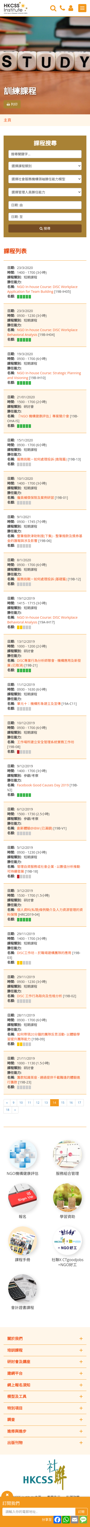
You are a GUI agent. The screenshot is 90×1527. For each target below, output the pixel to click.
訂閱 (81, 1512)
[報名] (23, 1201)
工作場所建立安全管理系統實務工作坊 (45, 742)
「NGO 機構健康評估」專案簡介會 (43, 416)
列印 (12, 104)
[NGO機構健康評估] (23, 1158)
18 (7, 1110)
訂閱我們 (11, 1503)
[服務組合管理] (67, 1158)
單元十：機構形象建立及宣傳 (39, 703)
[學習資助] (67, 1201)
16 (71, 1103)
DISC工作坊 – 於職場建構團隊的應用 (44, 953)
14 (54, 1103)
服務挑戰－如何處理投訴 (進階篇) (42, 459)
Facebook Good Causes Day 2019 (43, 785)
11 (29, 1103)
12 (37, 1103)
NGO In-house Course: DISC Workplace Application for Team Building (42, 289)
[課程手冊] (23, 1244)
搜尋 (45, 228)
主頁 (7, 120)
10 (21, 1103)
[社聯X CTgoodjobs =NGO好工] (67, 1246)
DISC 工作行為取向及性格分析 (39, 996)
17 (79, 1103)
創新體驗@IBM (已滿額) (35, 828)
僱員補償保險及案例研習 (35, 497)
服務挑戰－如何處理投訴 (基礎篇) (42, 579)
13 (46, 1103)
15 (63, 1103)
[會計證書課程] (23, 1292)
